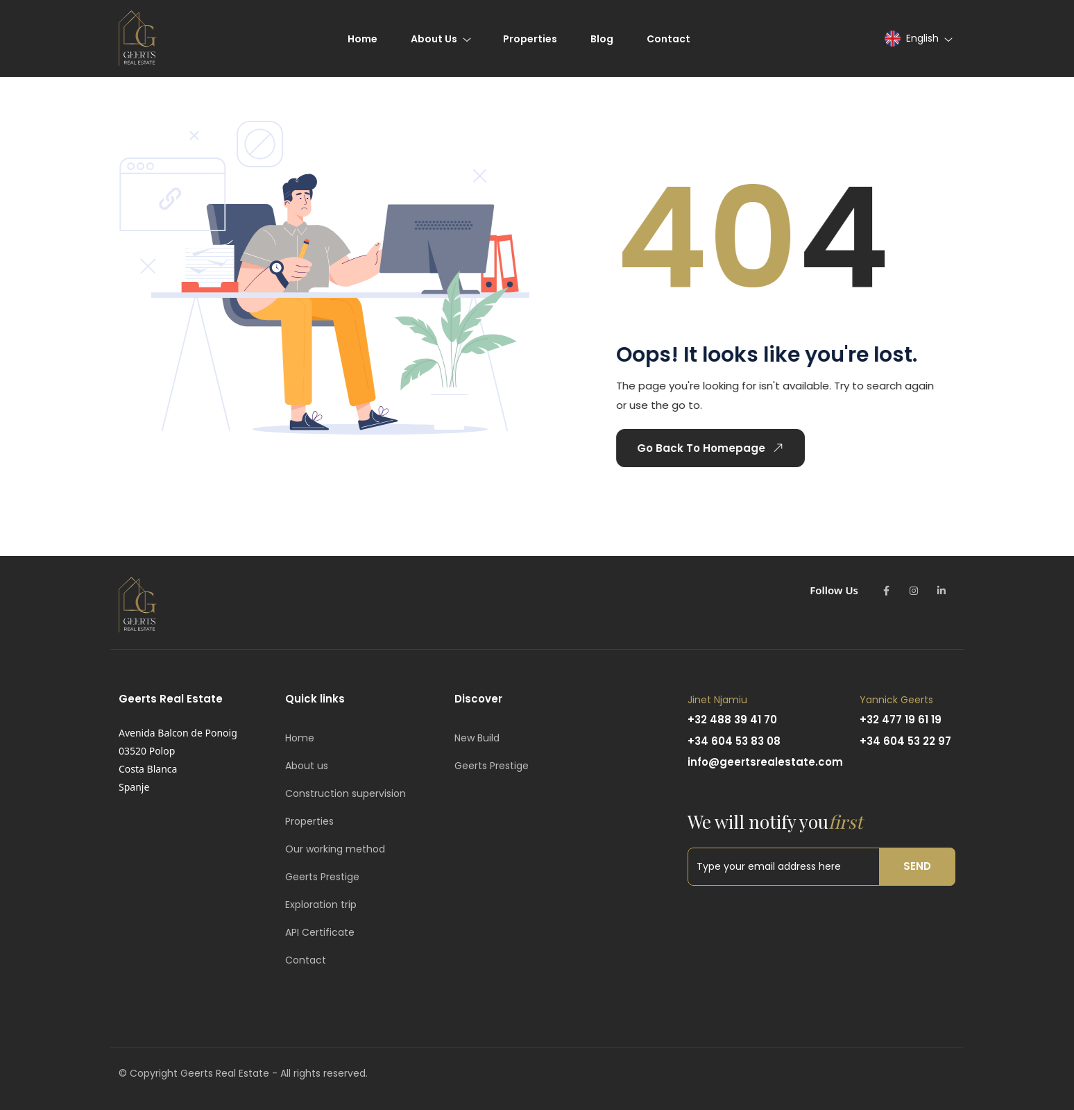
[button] (917, 38)
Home (299, 738)
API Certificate (320, 932)
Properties (309, 821)
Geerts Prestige (322, 877)
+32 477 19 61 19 (900, 719)
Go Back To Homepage (710, 447)
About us (306, 766)
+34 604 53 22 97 (905, 741)
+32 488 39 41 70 (732, 719)
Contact (305, 960)
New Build (477, 738)
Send (917, 866)
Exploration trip (321, 904)
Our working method (335, 849)
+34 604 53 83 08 (734, 741)
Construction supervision (345, 793)
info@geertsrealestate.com (765, 762)
